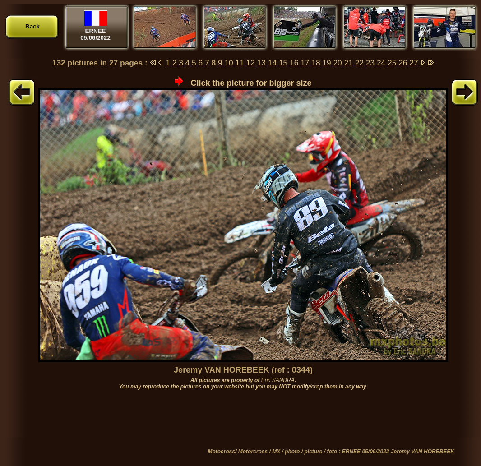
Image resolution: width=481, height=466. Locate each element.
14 (272, 62)
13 (261, 62)
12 (250, 62)
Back (32, 26)
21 (348, 62)
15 (283, 62)
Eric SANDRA (278, 380)
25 (392, 62)
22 (359, 62)
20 (337, 62)
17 (305, 62)
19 (326, 62)
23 (370, 62)
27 (413, 62)
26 (402, 62)
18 (315, 62)
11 (240, 62)
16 (294, 62)
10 (228, 62)
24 (381, 62)
